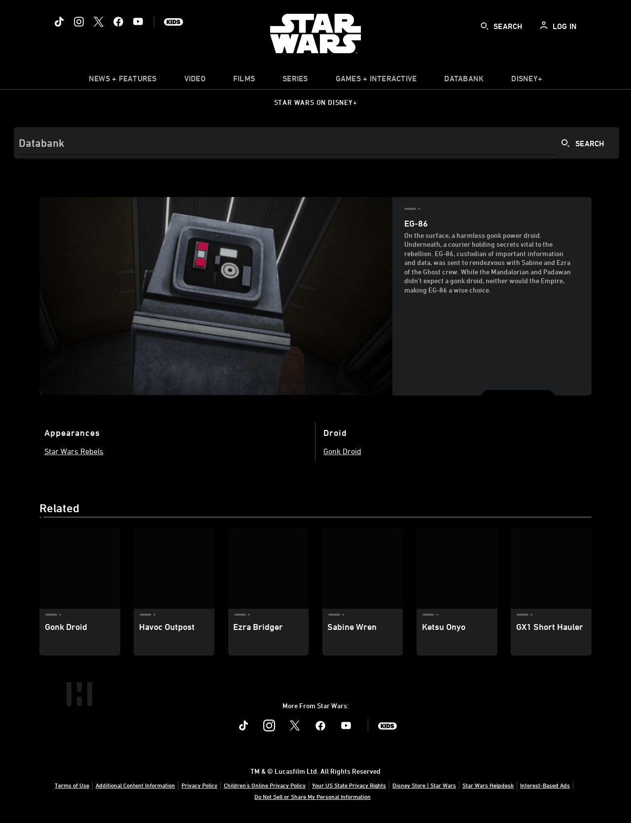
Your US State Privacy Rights (349, 785)
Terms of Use (72, 785)
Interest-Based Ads (545, 785)
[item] (123, 81)
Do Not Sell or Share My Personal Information (312, 796)
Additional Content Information (135, 785)
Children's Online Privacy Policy (265, 785)
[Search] (316, 143)
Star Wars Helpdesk (488, 785)
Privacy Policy (199, 785)
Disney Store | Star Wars (424, 785)
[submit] (485, 26)
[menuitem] (195, 81)
